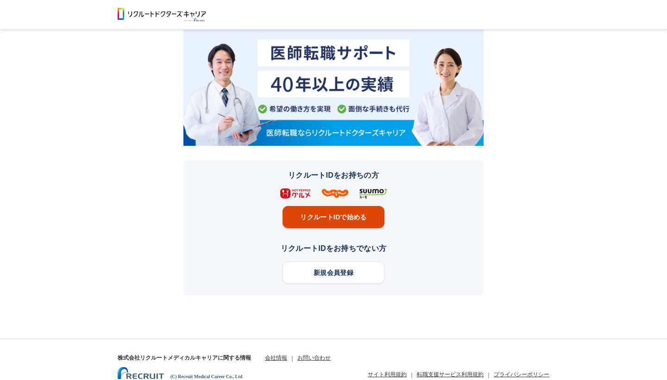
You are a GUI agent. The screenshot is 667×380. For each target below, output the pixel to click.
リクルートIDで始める (333, 217)
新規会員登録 (333, 272)
